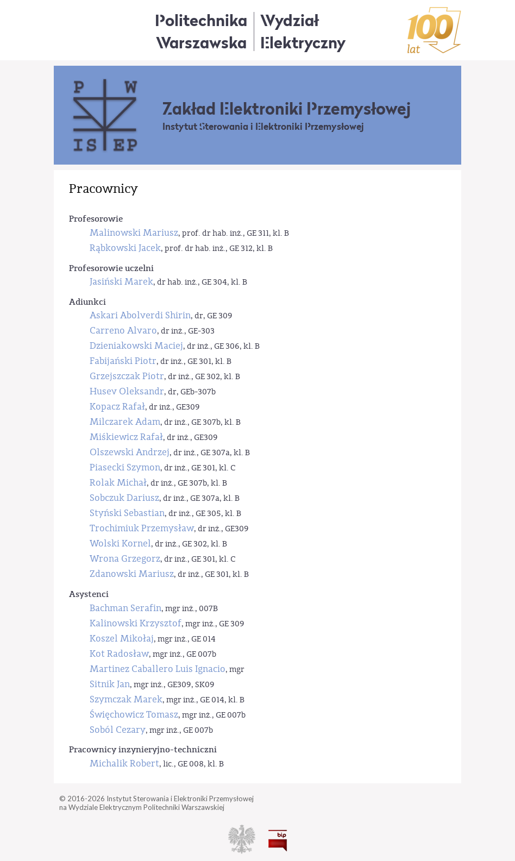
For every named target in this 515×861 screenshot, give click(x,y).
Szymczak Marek (126, 699)
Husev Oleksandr (127, 391)
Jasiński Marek (121, 281)
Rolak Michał (118, 482)
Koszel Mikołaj (122, 638)
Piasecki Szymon (125, 467)
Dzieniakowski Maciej (136, 345)
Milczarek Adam (125, 422)
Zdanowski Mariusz (132, 574)
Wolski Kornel (120, 543)
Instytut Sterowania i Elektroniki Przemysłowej (263, 126)
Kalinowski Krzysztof (135, 623)
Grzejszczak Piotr (127, 376)
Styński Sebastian (127, 513)
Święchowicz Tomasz (134, 714)
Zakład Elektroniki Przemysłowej (286, 108)
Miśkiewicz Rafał (126, 437)
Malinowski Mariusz (134, 232)
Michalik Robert (124, 763)
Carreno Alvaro (123, 330)
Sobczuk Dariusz (124, 498)
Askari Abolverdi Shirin (140, 315)
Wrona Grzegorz (125, 558)
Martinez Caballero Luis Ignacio (157, 669)
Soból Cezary (118, 730)
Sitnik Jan (110, 684)
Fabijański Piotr (123, 361)
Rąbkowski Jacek (125, 248)
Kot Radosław (119, 653)
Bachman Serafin (125, 608)
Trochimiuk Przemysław (142, 528)
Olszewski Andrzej (129, 452)
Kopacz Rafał (117, 406)
